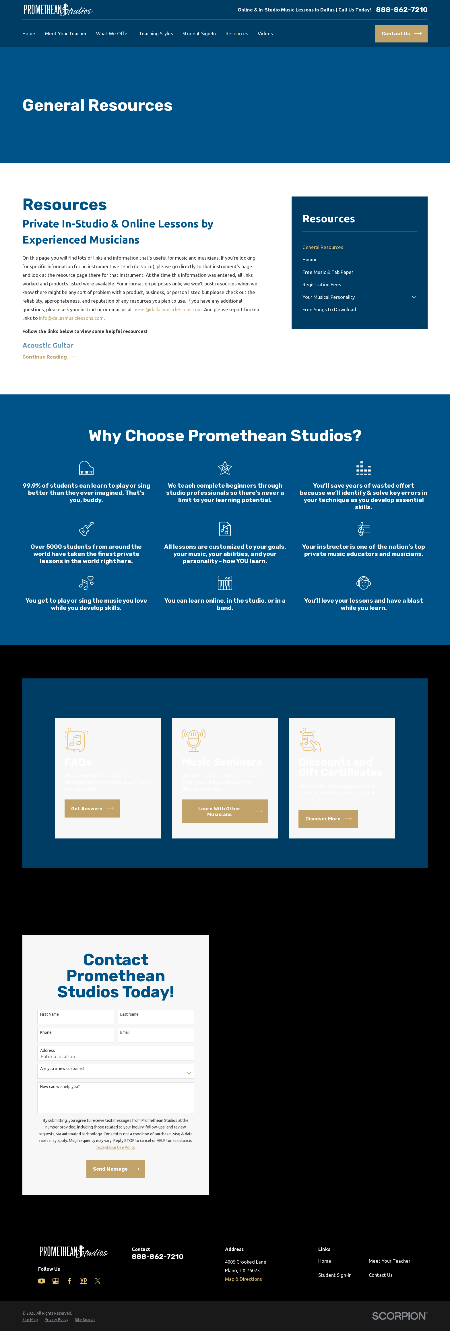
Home (324, 1261)
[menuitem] (359, 247)
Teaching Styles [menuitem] (156, 33)
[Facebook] (69, 1281)
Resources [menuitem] (237, 33)
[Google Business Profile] (55, 1281)
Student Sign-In (335, 1275)
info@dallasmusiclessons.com (71, 318)
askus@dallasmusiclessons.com (167, 309)
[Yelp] (83, 1281)
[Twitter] (97, 1281)
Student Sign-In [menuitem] (199, 33)
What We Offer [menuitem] (112, 33)
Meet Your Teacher (389, 1261)
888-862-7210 (402, 9)
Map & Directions (243, 1279)
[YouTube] (41, 1281)
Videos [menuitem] (265, 33)
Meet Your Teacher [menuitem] (66, 33)
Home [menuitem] (28, 33)
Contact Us (381, 1275)
